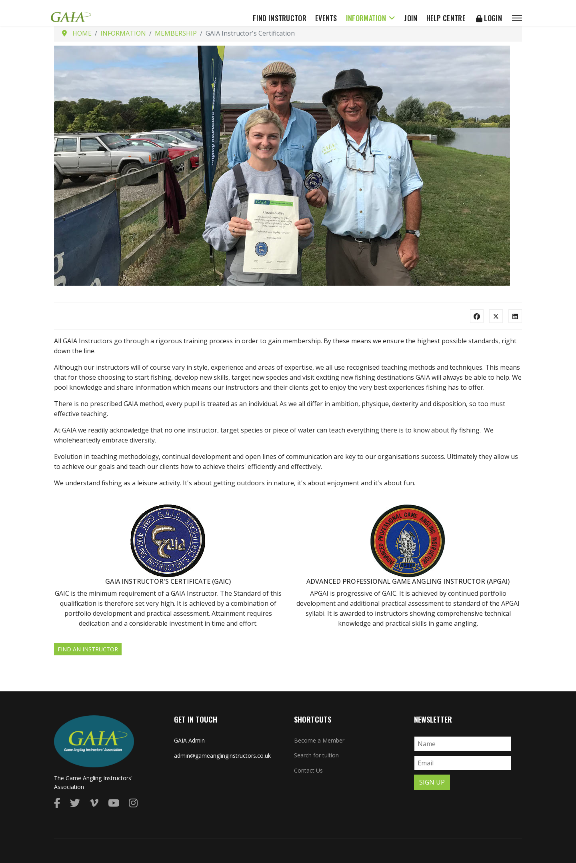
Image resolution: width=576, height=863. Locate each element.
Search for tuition (316, 755)
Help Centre (446, 18)
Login (489, 18)
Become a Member (319, 740)
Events (326, 18)
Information (366, 18)
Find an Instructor (88, 649)
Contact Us (308, 770)
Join (410, 18)
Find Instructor (279, 18)
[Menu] (517, 18)
